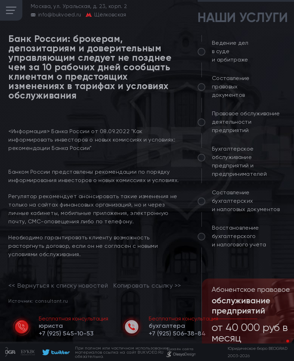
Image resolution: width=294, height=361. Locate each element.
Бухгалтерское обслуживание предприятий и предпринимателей (239, 161)
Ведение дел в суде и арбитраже (230, 51)
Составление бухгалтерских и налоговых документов (246, 200)
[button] (282, 341)
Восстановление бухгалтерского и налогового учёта (239, 236)
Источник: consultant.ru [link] (38, 300)
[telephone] (66, 333)
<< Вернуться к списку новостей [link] (58, 285)
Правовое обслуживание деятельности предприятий (246, 121)
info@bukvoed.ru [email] (59, 14)
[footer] (55, 352)
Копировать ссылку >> (147, 285)
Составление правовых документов (231, 86)
